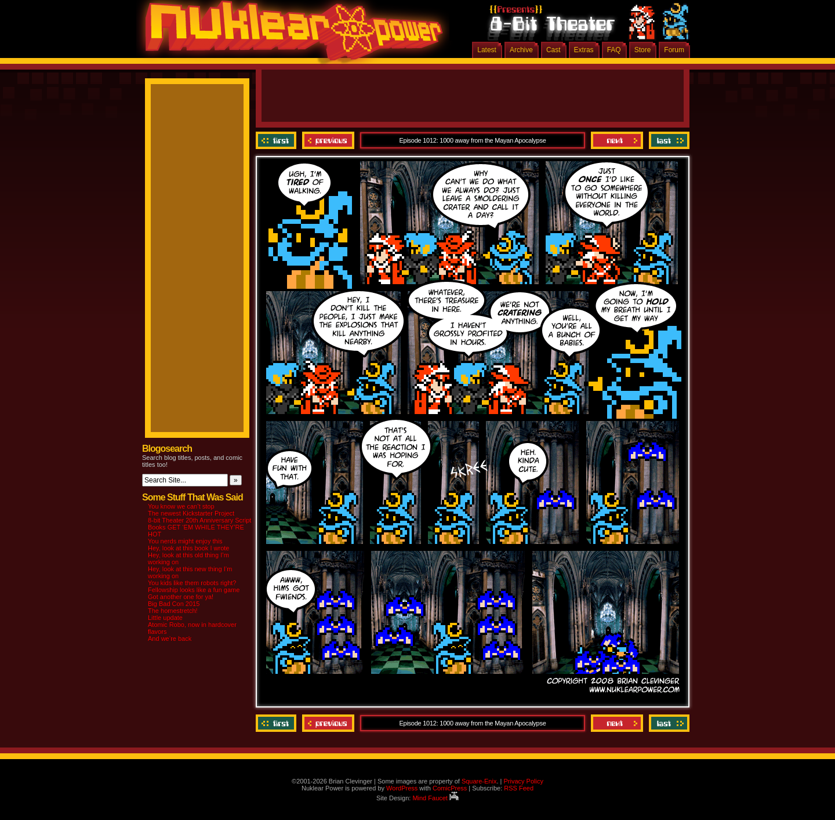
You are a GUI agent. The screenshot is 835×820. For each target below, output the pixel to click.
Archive (521, 50)
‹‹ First (277, 140)
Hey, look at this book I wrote (188, 548)
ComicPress (450, 788)
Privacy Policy (523, 781)
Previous (328, 140)
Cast (553, 50)
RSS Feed (518, 788)
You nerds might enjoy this (185, 541)
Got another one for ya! (180, 596)
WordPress (402, 788)
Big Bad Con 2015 (173, 603)
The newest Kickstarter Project (191, 513)
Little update (165, 617)
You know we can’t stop (181, 506)
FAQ (614, 50)
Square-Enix (479, 781)
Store (642, 50)
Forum (674, 50)
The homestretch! (173, 610)
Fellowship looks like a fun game (193, 589)
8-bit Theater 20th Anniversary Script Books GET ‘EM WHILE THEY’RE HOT (199, 527)
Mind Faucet (435, 797)
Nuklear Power (290, 35)
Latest (486, 50)
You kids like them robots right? (192, 582)
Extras (584, 50)
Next (617, 140)
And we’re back (169, 638)
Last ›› (667, 140)
